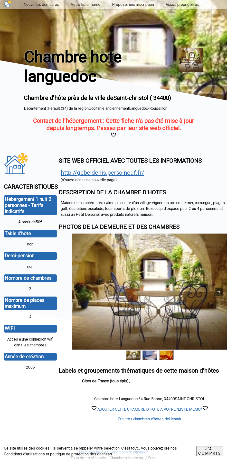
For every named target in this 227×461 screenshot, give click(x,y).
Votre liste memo (85, 4)
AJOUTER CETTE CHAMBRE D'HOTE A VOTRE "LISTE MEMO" (150, 409)
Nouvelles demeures (41, 4)
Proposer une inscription (133, 4)
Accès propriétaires (182, 4)
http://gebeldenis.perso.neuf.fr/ (102, 172)
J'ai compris (209, 451)
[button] (219, 292)
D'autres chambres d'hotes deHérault (149, 419)
